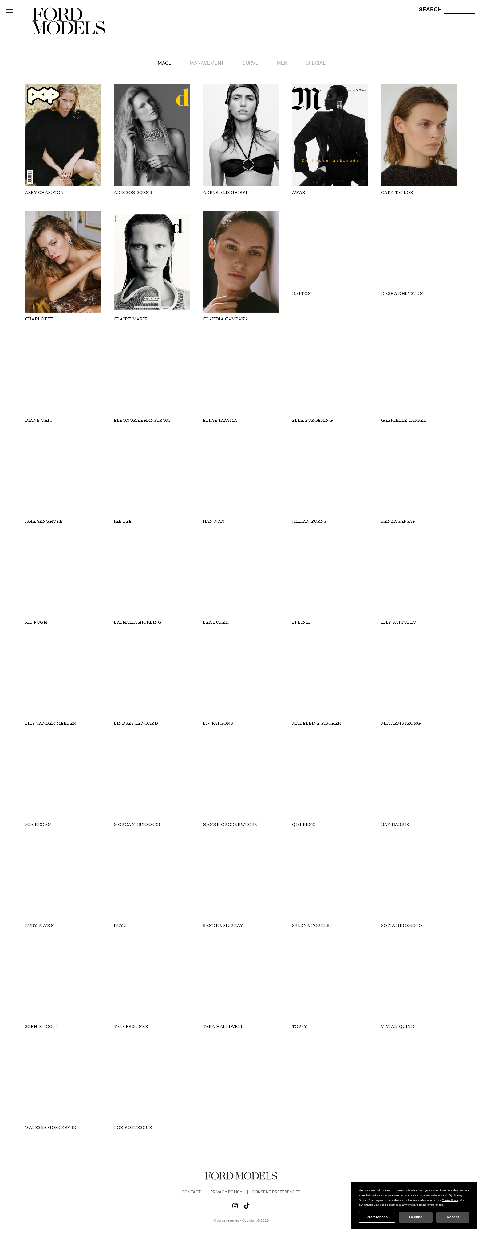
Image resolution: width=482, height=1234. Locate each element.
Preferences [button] (435, 1204)
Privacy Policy (226, 1192)
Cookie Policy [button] (450, 1200)
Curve (250, 63)
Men (282, 63)
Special (316, 63)
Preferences (377, 1217)
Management (207, 63)
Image (164, 63)
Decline (415, 1217)
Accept (453, 1217)
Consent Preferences (276, 1192)
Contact (192, 1192)
